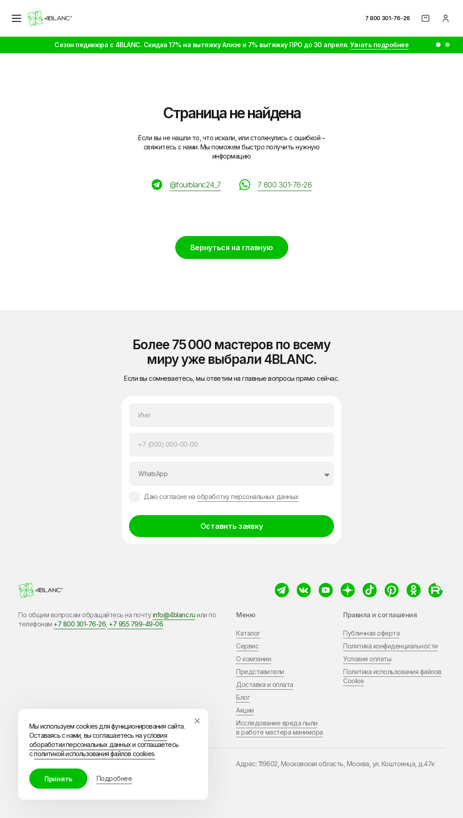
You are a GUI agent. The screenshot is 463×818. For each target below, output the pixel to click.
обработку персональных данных (248, 496)
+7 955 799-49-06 (135, 624)
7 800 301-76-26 (387, 18)
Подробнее (114, 778)
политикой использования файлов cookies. (94, 754)
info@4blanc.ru (174, 615)
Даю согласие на (221, 496)
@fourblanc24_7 (195, 184)
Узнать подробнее (379, 45)
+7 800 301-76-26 (80, 624)
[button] (438, 45)
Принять (58, 779)
